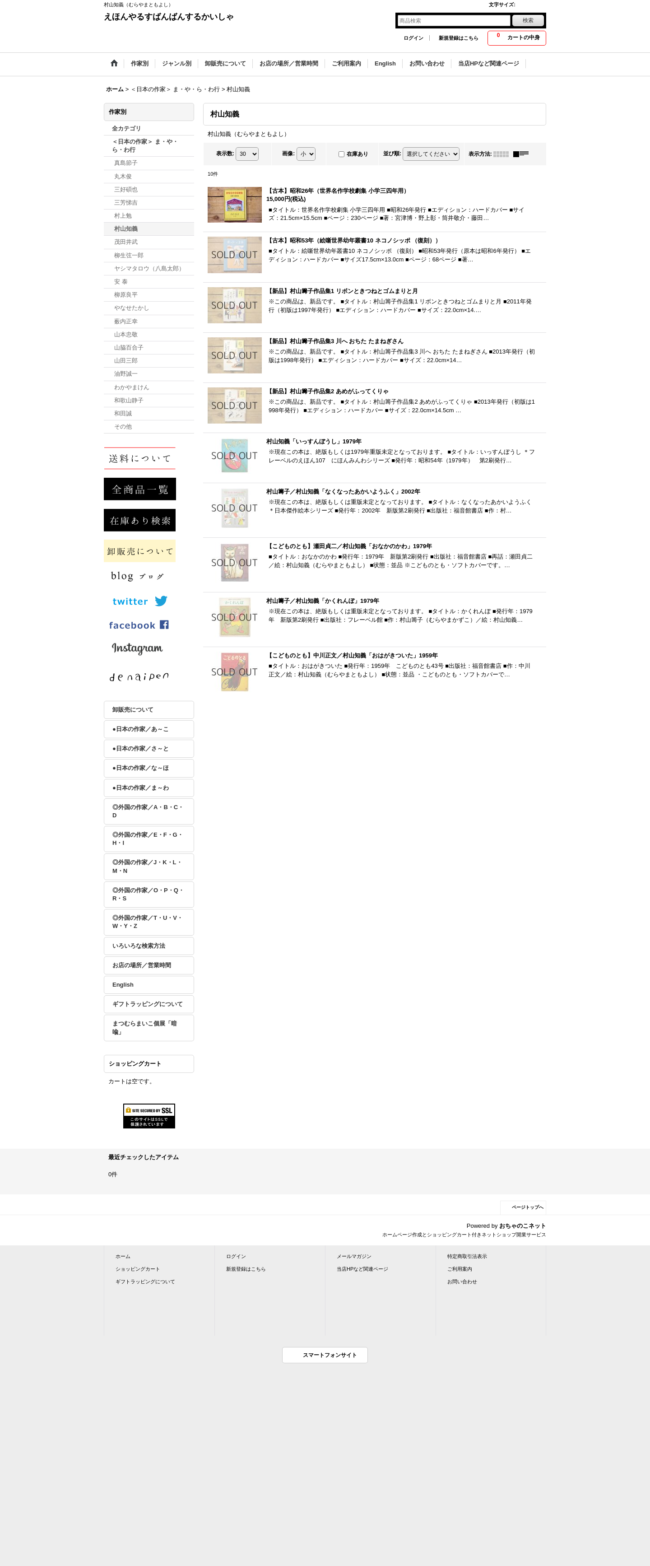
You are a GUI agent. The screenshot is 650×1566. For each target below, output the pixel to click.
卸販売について (132, 709)
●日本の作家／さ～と (140, 748)
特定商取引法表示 (467, 1256)
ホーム (123, 1256)
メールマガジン (354, 1256)
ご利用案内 (459, 1269)
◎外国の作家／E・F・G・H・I (147, 838)
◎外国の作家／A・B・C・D (148, 811)
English (123, 984)
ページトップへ (527, 1207)
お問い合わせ (462, 1281)
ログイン (413, 38)
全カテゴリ (126, 128)
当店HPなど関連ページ (362, 1269)
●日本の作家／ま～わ (140, 787)
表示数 (225, 153)
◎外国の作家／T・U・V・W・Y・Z (147, 921)
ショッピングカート (138, 1269)
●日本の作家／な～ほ (140, 767)
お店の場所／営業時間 (141, 965)
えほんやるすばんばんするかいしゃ (169, 16)
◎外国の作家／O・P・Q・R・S (148, 894)
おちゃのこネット (522, 1225)
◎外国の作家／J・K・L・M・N (147, 866)
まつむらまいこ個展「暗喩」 (144, 1027)
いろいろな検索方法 (138, 945)
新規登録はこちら (458, 38)
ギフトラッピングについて (147, 1004)
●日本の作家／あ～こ (140, 729)
